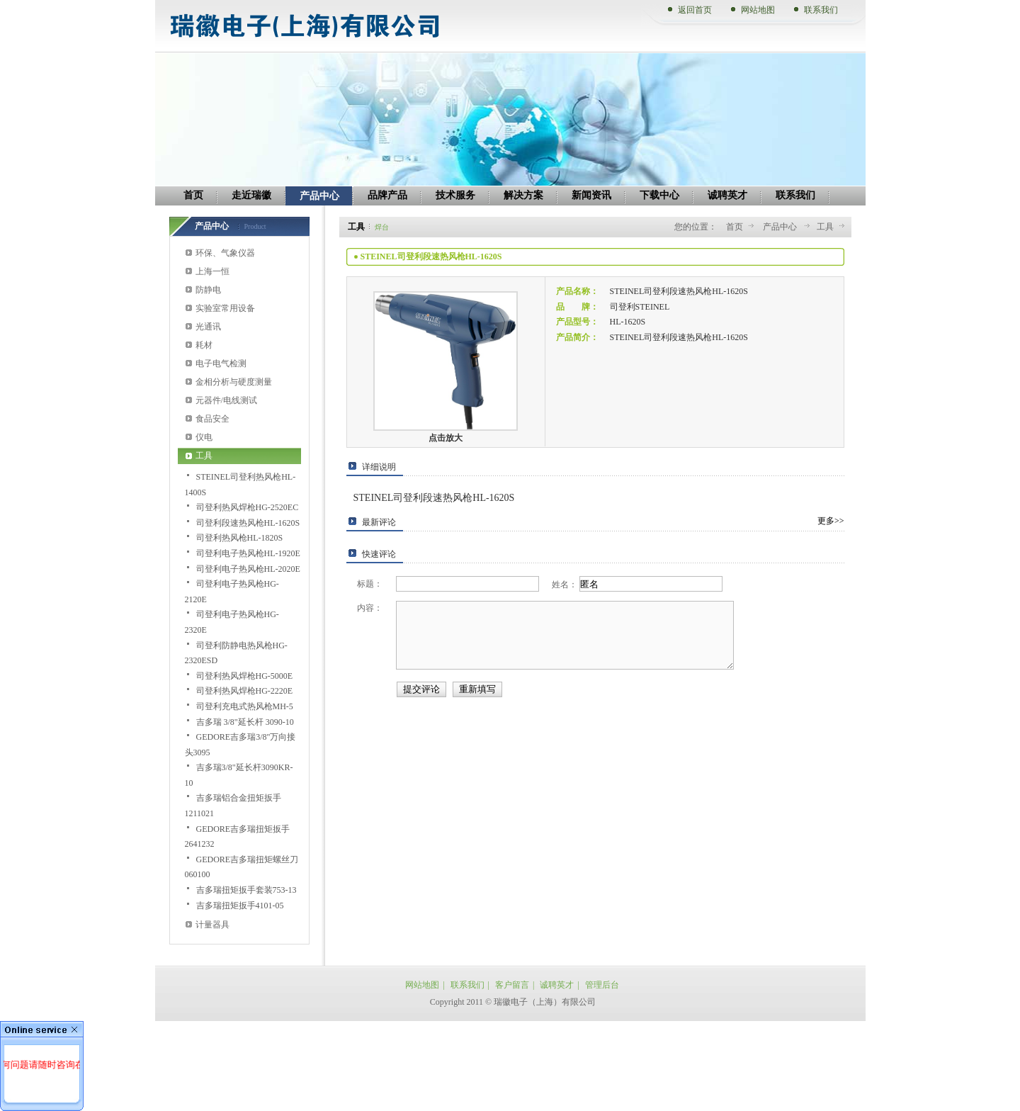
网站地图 (758, 10)
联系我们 (821, 10)
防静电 (208, 290)
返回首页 (695, 10)
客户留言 (512, 985)
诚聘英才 (557, 985)
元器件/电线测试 (226, 400)
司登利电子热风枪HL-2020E (248, 569)
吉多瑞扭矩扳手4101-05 (240, 905)
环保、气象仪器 (225, 253)
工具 (204, 456)
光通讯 (208, 327)
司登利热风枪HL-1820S (239, 538)
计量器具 (213, 925)
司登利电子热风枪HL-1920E (248, 553)
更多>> (830, 521)
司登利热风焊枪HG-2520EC (247, 507)
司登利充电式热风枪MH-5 (244, 706)
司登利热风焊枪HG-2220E (244, 691)
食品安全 (213, 419)
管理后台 (602, 985)
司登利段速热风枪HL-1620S (248, 523)
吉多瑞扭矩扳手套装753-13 (246, 890)
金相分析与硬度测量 (234, 382)
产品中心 (781, 227)
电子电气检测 (221, 363)
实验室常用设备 (225, 308)
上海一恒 (213, 271)
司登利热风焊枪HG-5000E (244, 676)
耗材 (204, 345)
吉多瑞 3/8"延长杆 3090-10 (245, 722)
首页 (734, 227)
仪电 (204, 437)
